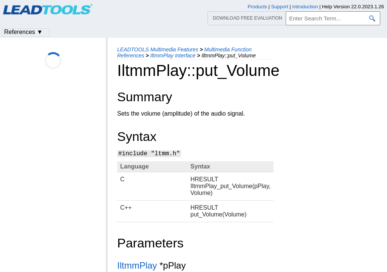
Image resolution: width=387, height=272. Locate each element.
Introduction (305, 6)
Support (279, 6)
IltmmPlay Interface (173, 56)
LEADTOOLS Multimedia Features (157, 49)
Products (257, 6)
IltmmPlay (137, 265)
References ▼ (23, 32)
